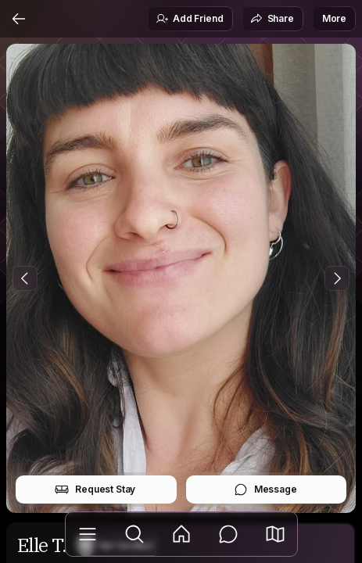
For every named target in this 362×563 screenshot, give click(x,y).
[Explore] (134, 534)
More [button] (334, 18)
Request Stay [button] (95, 489)
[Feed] (181, 534)
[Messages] (228, 534)
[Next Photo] (336, 278)
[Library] (87, 534)
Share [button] (272, 19)
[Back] (18, 18)
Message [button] (265, 489)
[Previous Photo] (25, 278)
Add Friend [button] (189, 19)
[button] (275, 534)
